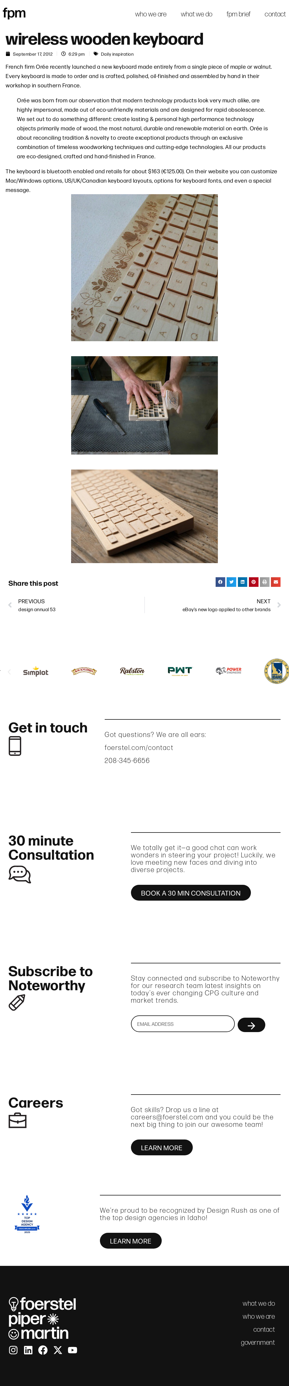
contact (275, 14)
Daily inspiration (117, 53)
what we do (197, 14)
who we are (151, 14)
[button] (220, 582)
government (258, 1342)
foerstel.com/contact (139, 747)
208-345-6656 (127, 760)
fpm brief (239, 14)
